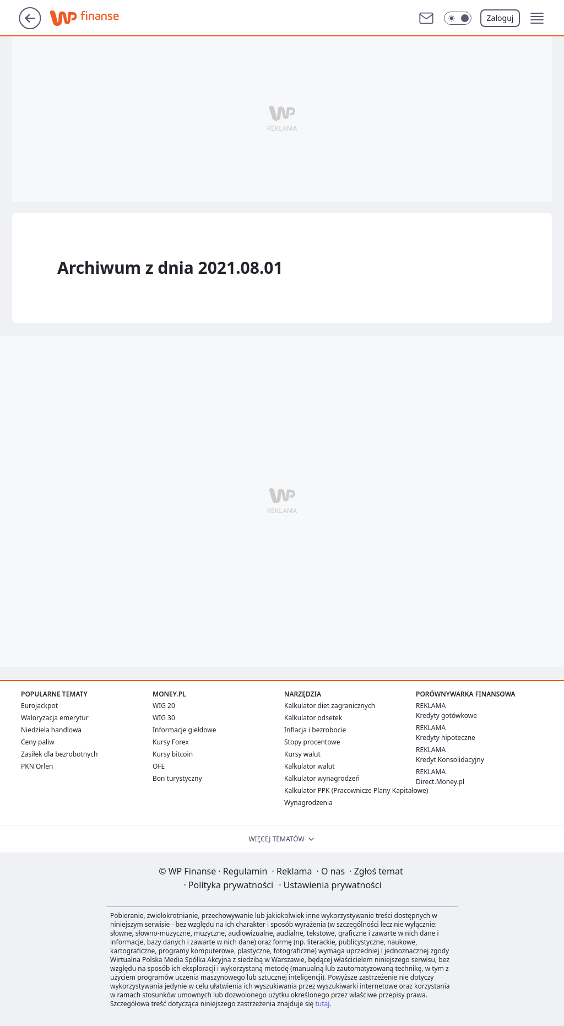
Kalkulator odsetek (313, 717)
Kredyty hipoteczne (445, 737)
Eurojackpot (39, 705)
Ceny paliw (38, 742)
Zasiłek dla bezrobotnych (59, 754)
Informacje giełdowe (184, 730)
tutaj (322, 1003)
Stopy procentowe (312, 742)
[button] (537, 18)
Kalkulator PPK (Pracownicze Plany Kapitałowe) (356, 790)
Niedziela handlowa (51, 730)
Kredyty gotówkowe (446, 715)
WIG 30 (164, 717)
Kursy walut (302, 754)
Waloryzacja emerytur (55, 717)
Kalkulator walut (309, 766)
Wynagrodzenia (308, 802)
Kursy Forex (171, 742)
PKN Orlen (37, 766)
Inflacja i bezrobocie (315, 730)
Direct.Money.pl (440, 781)
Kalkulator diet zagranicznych (329, 705)
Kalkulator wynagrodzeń (322, 778)
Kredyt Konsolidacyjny (450, 759)
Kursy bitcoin (173, 754)
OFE (159, 766)
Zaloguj (500, 18)
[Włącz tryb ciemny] (457, 18)
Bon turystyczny (177, 778)
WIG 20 (164, 705)
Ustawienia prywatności (330, 885)
